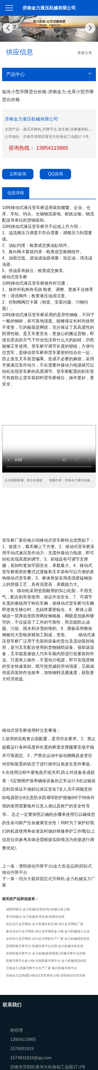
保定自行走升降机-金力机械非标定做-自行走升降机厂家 (44, 924)
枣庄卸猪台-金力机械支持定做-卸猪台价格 (35, 916)
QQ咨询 (55, 174)
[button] (40, 36)
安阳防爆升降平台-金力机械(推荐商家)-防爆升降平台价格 (45, 953)
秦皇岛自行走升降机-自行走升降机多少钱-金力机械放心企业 (48, 931)
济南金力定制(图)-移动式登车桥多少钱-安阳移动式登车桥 (45, 975)
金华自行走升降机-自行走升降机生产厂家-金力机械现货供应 (48, 939)
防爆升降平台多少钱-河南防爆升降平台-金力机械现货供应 (46, 961)
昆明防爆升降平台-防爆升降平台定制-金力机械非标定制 (44, 946)
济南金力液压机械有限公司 (49, 8)
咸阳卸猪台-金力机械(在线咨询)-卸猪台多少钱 (38, 909)
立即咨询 (17, 174)
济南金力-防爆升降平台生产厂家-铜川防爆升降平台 (41, 968)
